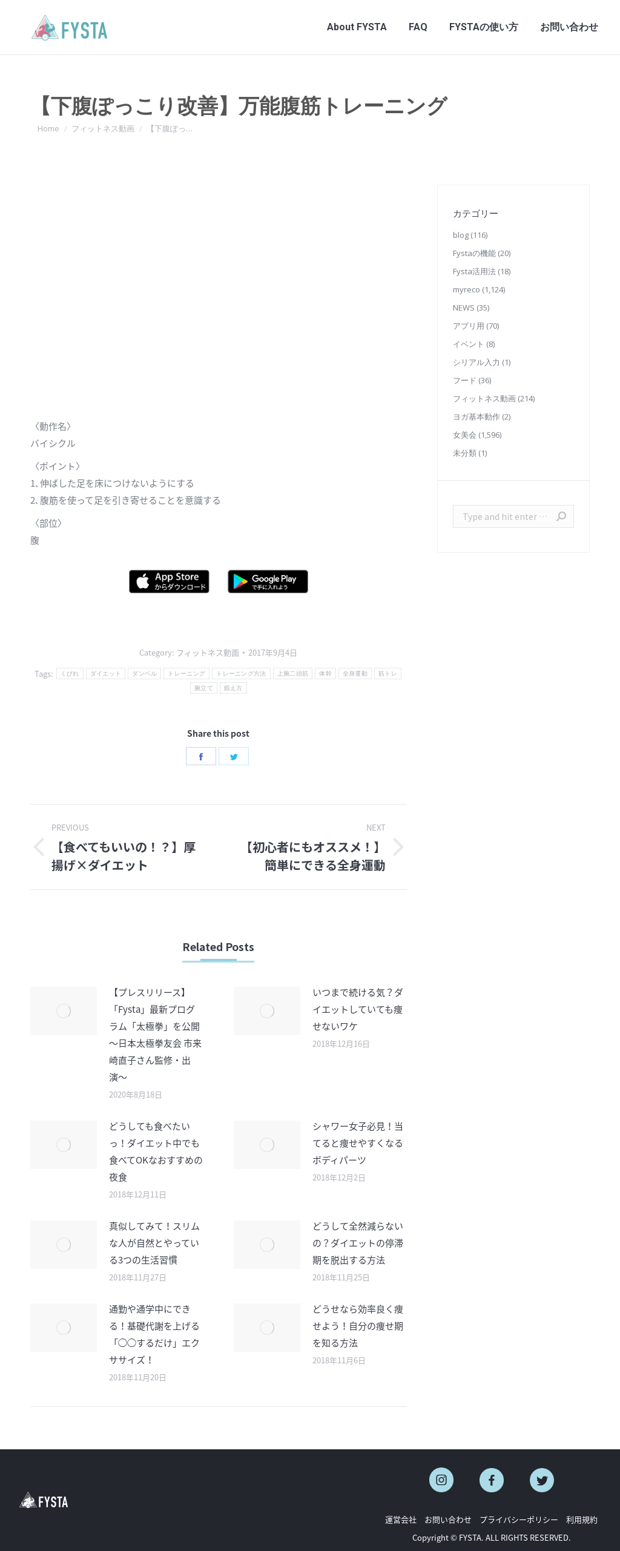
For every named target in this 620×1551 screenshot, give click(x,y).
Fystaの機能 (474, 253)
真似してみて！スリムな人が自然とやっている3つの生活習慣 (154, 1242)
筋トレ (387, 673)
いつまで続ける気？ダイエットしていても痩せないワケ (357, 1009)
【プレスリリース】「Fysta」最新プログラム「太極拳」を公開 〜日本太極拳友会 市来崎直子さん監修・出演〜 (155, 1035)
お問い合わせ (448, 1519)
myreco (466, 289)
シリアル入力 (476, 362)
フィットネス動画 (207, 652)
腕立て (203, 688)
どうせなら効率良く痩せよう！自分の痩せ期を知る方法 (357, 1325)
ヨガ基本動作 (476, 416)
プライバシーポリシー (519, 1519)
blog (461, 234)
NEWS (464, 307)
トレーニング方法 (241, 673)
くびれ (70, 673)
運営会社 (401, 1519)
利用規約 (582, 1519)
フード (465, 380)
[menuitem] (357, 27)
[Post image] (63, 1011)
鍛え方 (233, 688)
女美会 (465, 434)
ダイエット (106, 673)
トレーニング (186, 673)
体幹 (325, 673)
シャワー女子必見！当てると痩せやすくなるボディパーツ (357, 1143)
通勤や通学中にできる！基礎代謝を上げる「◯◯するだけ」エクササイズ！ (154, 1334)
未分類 (465, 452)
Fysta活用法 (474, 271)
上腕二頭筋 (293, 673)
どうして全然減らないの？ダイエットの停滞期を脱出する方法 (357, 1242)
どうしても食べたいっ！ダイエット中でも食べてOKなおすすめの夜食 (156, 1151)
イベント (468, 343)
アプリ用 (468, 325)
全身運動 (355, 673)
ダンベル (144, 673)
